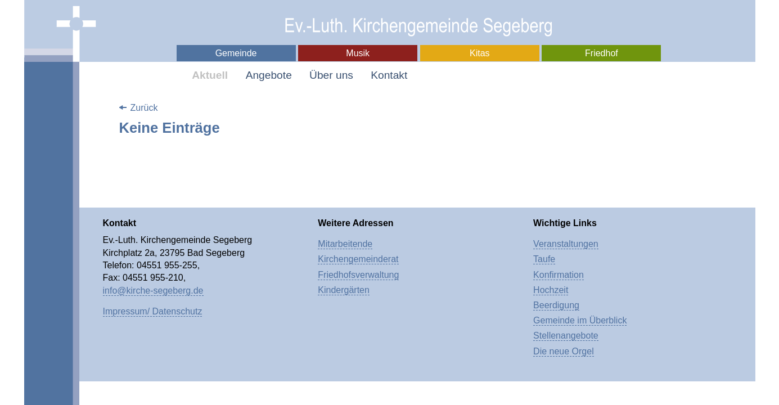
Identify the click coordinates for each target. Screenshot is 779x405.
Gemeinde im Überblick (580, 320)
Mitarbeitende (345, 244)
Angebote (269, 75)
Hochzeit (550, 290)
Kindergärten (344, 290)
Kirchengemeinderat (358, 259)
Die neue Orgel (563, 351)
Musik (358, 53)
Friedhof (601, 53)
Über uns (331, 75)
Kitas (480, 53)
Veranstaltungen (565, 244)
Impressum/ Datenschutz (152, 311)
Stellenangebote (565, 335)
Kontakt (389, 75)
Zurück (144, 107)
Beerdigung (556, 305)
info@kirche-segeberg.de (153, 290)
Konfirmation (558, 275)
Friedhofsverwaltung (358, 275)
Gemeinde (236, 53)
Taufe (544, 259)
